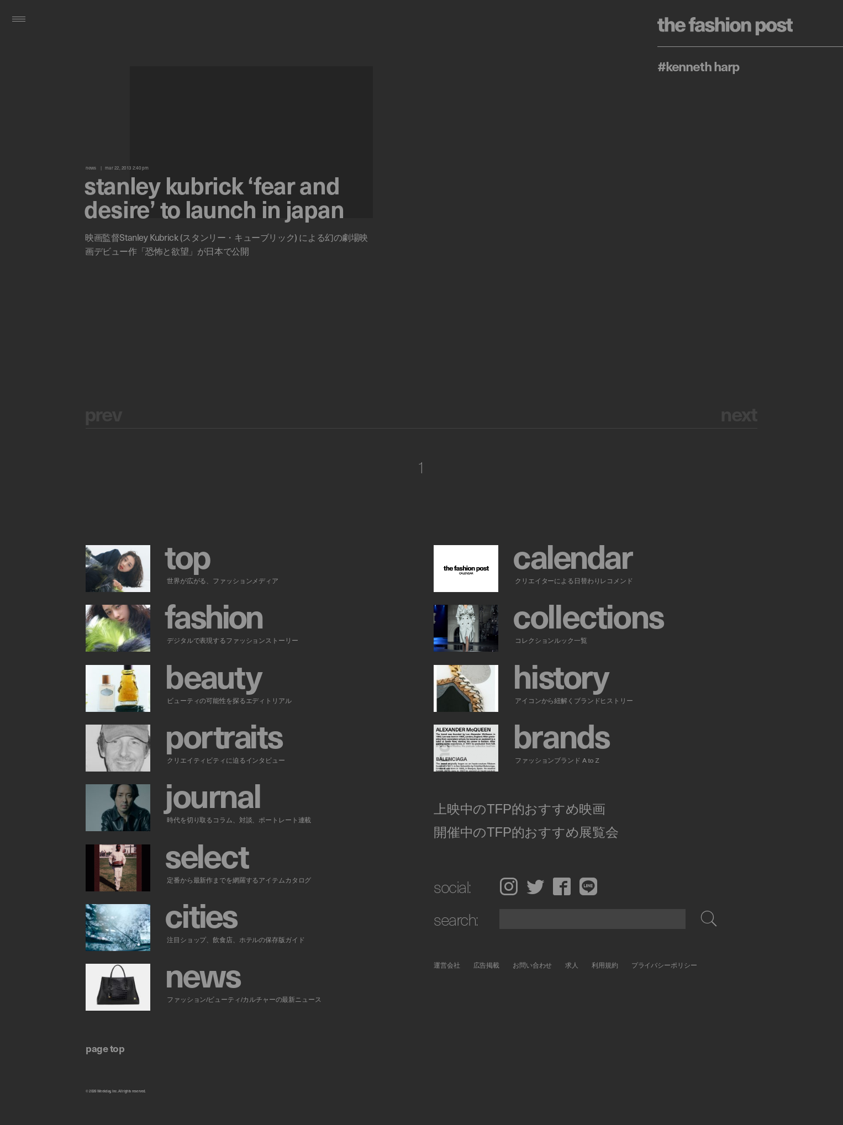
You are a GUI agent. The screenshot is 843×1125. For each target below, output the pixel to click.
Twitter (535, 886)
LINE (588, 886)
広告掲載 (486, 965)
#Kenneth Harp (698, 66)
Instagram (508, 886)
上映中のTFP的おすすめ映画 (519, 809)
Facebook (562, 886)
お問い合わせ (532, 965)
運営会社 (447, 965)
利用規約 (605, 965)
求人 (572, 965)
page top (105, 1048)
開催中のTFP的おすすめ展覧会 (526, 832)
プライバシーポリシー (664, 965)
